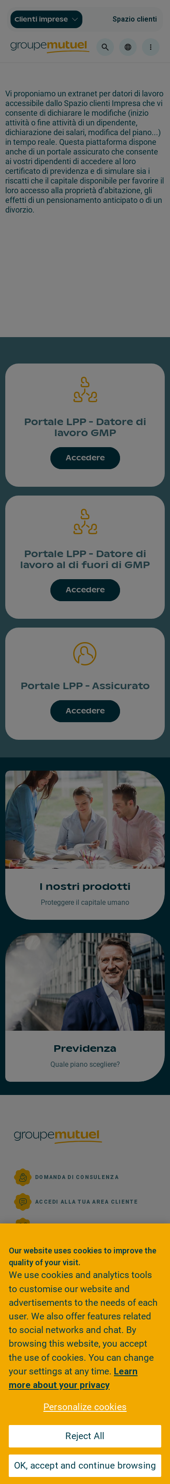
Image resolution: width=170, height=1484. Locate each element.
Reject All (84, 1436)
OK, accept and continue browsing (85, 1465)
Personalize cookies (85, 1407)
